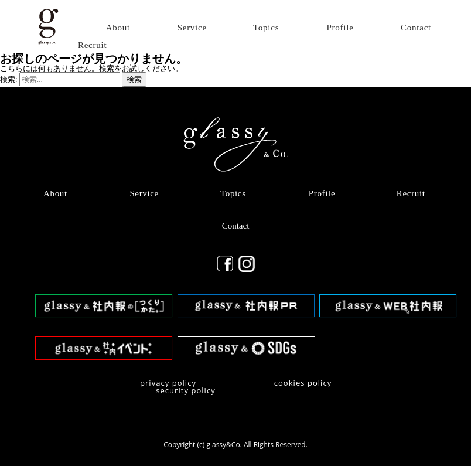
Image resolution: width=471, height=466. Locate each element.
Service (192, 27)
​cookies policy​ (303, 382)
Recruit (92, 45)
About (118, 27)
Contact (416, 27)
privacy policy (168, 382)
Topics (266, 27)
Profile (340, 27)
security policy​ (186, 390)
